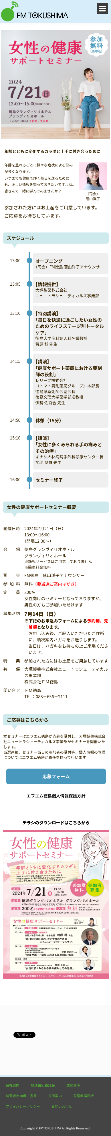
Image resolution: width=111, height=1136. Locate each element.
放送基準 (73, 1085)
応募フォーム (56, 776)
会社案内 (12, 1085)
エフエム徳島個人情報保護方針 (56, 796)
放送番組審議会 (43, 1085)
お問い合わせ (61, 1106)
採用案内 (55, 1095)
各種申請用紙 (83, 1095)
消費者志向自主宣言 (21, 1095)
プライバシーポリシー (23, 1106)
